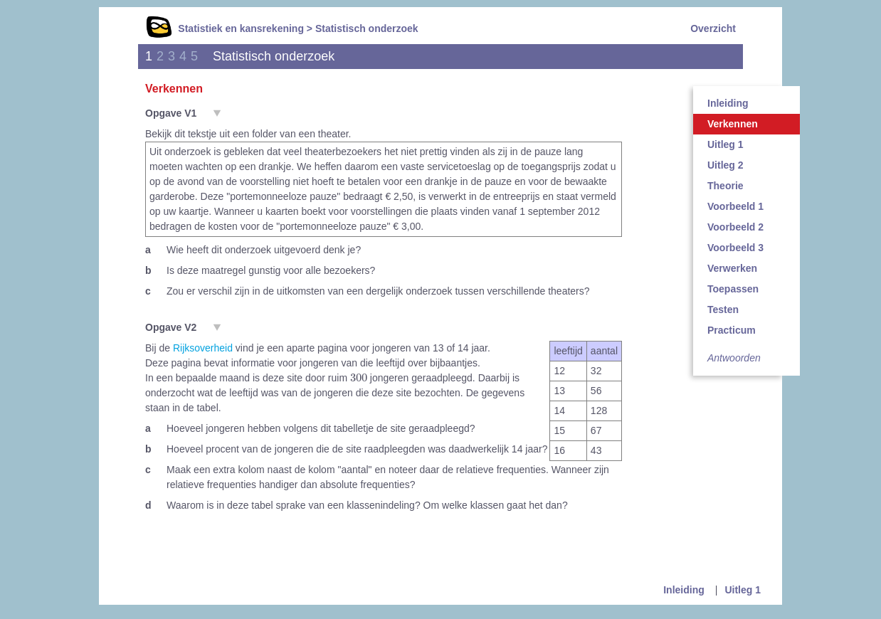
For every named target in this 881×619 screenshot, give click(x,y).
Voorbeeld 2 (735, 227)
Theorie (725, 185)
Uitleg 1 (725, 144)
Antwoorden (734, 358)
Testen (723, 309)
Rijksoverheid (203, 348)
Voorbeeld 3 (735, 247)
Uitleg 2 (725, 165)
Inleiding (728, 103)
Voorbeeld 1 (735, 206)
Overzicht (713, 28)
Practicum (731, 330)
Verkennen (732, 123)
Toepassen (733, 289)
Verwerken (732, 268)
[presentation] (358, 377)
